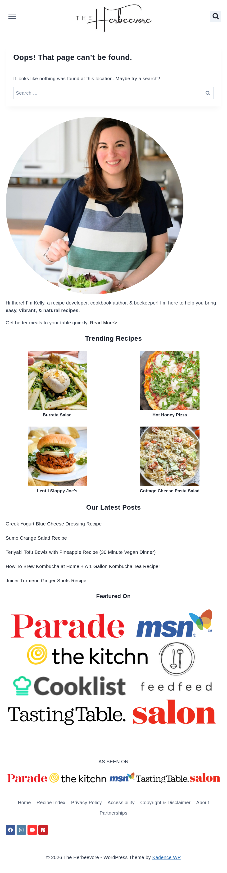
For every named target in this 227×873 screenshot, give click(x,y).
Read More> (103, 322)
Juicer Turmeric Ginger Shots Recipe (46, 580)
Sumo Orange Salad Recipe (36, 538)
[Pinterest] (43, 830)
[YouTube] (32, 830)
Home (24, 802)
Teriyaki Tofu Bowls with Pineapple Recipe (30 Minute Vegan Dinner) (81, 552)
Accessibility (121, 802)
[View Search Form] (215, 16)
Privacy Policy (86, 802)
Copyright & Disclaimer (165, 802)
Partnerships (113, 813)
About (202, 802)
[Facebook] (10, 830)
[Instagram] (21, 830)
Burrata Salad (57, 415)
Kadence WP (166, 857)
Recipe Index (50, 802)
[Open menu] (12, 16)
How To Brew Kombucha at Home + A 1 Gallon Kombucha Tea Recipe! (83, 566)
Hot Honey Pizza (169, 415)
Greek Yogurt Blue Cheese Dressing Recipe (54, 523)
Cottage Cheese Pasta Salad (170, 491)
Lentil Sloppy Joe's (57, 491)
